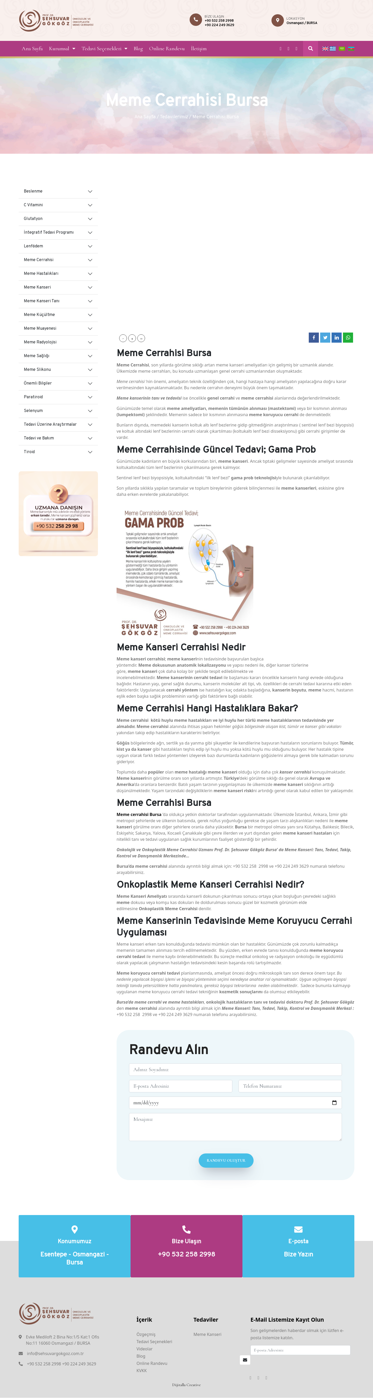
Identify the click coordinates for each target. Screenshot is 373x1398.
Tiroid (29, 452)
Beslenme (33, 191)
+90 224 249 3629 (219, 25)
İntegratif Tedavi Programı (49, 232)
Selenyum (33, 411)
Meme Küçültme (39, 315)
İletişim (199, 48)
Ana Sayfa (32, 48)
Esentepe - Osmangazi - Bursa (74, 1259)
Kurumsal (59, 48)
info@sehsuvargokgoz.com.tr (55, 1354)
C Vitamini (33, 205)
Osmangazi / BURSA (301, 23)
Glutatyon (33, 219)
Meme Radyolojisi (40, 342)
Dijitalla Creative (186, 1385)
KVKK (142, 1371)
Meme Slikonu (37, 369)
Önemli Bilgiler (38, 383)
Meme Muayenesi (40, 328)
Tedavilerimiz (174, 117)
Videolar (145, 1349)
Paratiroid (33, 397)
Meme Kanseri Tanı (41, 301)
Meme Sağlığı (36, 356)
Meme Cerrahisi (38, 260)
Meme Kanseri (37, 287)
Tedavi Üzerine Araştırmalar (50, 424)
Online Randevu (167, 48)
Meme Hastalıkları (41, 273)
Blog (138, 48)
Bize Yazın (298, 1255)
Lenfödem (33, 246)
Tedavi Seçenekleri (101, 48)
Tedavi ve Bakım (39, 438)
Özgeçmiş (146, 1334)
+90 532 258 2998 (219, 21)
